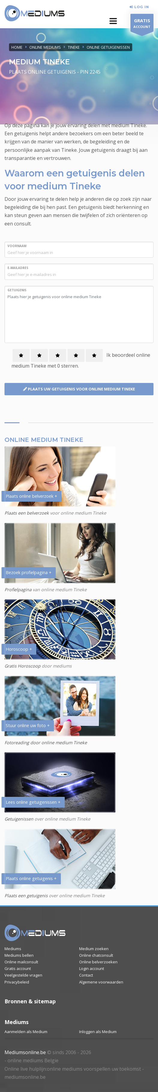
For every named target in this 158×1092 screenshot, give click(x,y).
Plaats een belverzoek (26, 513)
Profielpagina (18, 589)
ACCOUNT (142, 24)
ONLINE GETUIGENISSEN (108, 47)
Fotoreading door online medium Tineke (45, 742)
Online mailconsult (21, 962)
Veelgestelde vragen (23, 975)
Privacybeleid (16, 982)
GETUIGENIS (16, 290)
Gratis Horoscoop (22, 666)
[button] (113, 21)
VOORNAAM (16, 246)
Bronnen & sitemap (30, 1001)
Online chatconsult (96, 955)
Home (16, 47)
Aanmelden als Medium (25, 1031)
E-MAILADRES (17, 268)
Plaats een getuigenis (26, 895)
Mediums (12, 948)
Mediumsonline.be (25, 1052)
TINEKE (74, 47)
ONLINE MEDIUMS (45, 47)
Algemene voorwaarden (101, 982)
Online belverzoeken (98, 962)
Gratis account (17, 968)
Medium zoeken (94, 948)
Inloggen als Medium (98, 1031)
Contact (86, 975)
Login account (91, 968)
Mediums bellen (19, 955)
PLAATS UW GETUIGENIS (79, 389)
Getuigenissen (18, 819)
